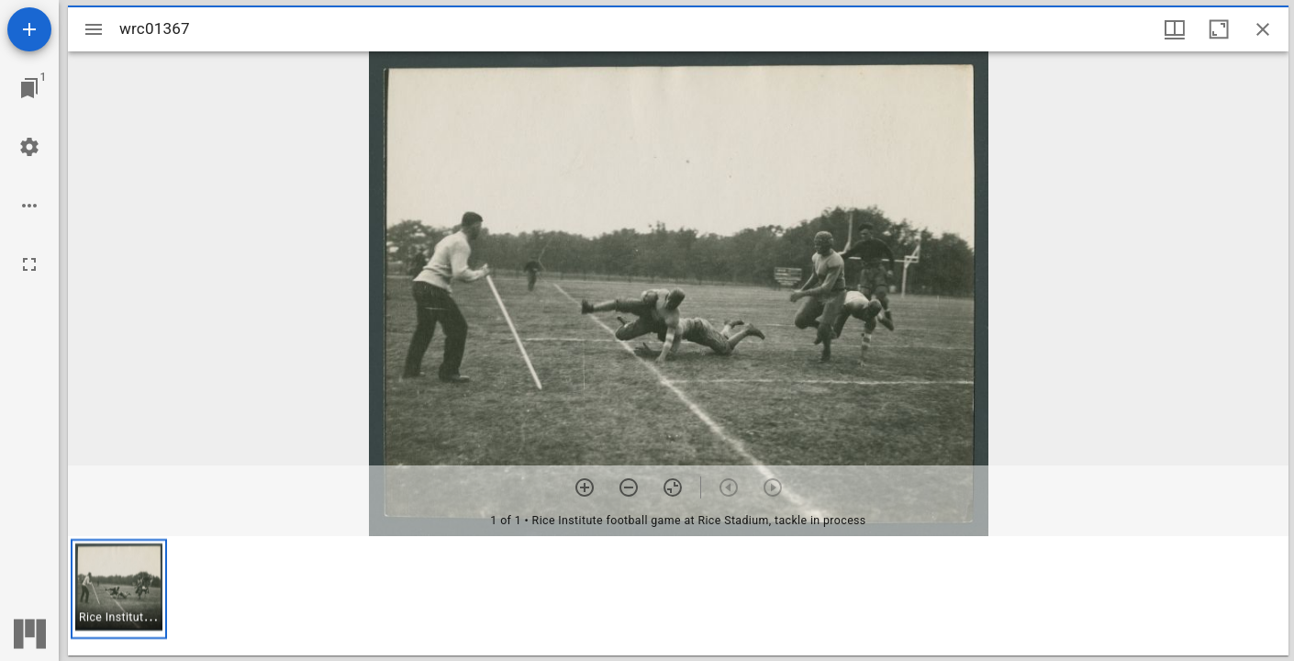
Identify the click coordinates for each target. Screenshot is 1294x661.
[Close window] (1263, 29)
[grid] (678, 595)
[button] (118, 588)
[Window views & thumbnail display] (1175, 29)
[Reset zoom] (673, 487)
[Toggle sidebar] (94, 29)
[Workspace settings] (29, 147)
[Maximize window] (1219, 29)
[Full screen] (29, 264)
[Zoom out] (629, 487)
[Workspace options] (29, 206)
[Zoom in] (585, 487)
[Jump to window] (29, 88)
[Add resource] (29, 29)
